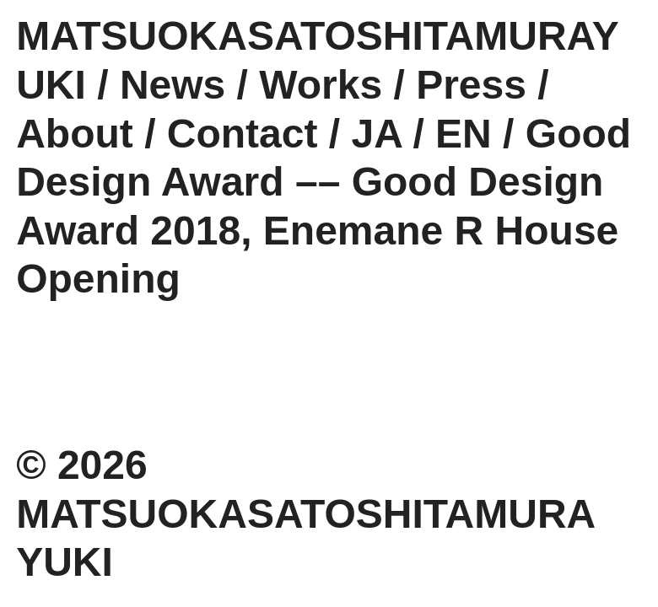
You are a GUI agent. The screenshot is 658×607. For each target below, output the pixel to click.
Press (471, 84)
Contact (242, 133)
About (74, 133)
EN (463, 133)
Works (320, 84)
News (172, 84)
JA (377, 133)
